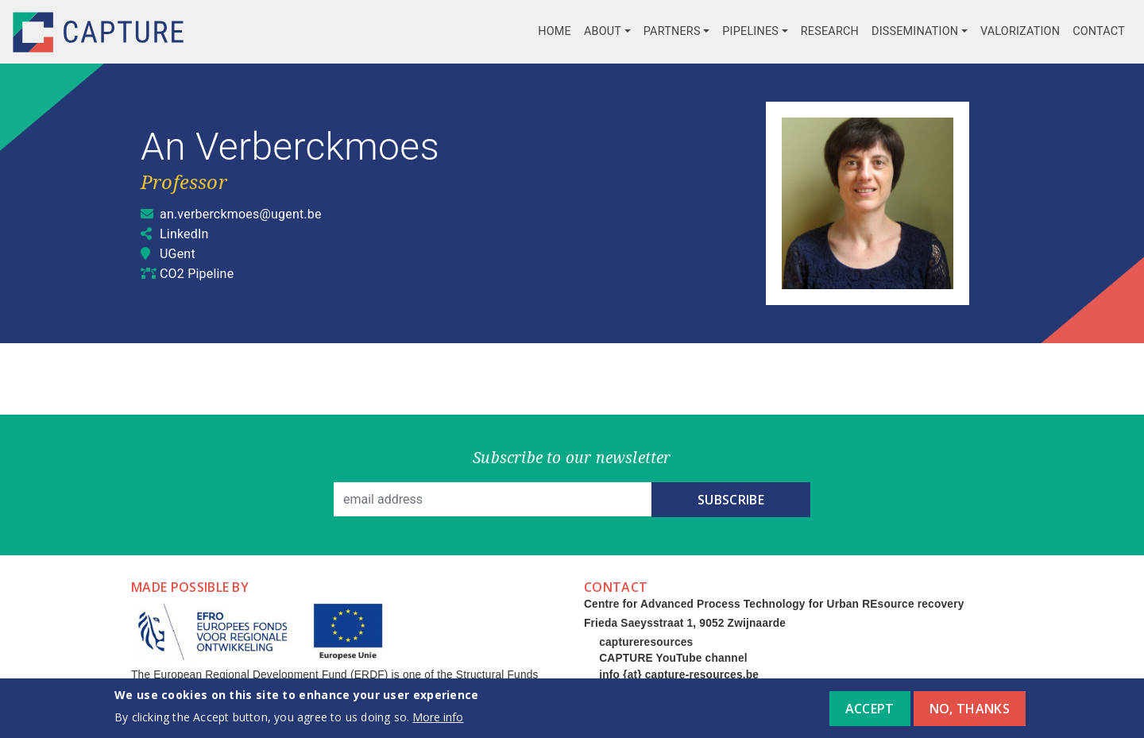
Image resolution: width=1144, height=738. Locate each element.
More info (437, 722)
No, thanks (970, 715)
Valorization (1020, 31)
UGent (177, 253)
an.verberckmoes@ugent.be (241, 214)
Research (830, 31)
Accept (870, 715)
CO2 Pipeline (197, 273)
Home (554, 31)
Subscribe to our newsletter (572, 457)
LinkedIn (184, 233)
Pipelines (750, 31)
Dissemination (915, 31)
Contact (1098, 31)
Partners (672, 31)
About (602, 31)
